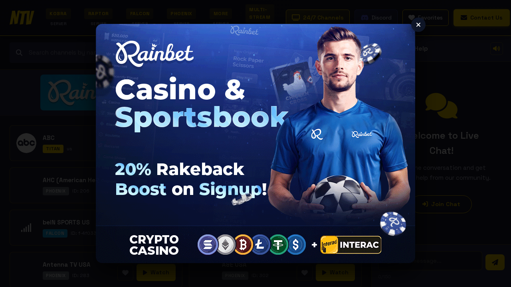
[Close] (418, 25)
